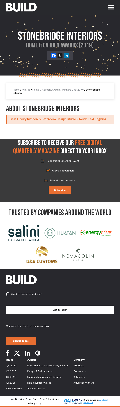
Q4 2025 (11, 365)
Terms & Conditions (49, 399)
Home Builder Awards (39, 382)
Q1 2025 (11, 382)
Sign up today (21, 341)
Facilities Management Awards (44, 377)
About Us (79, 365)
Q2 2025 (11, 377)
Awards (26, 89)
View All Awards (36, 388)
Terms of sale (32, 399)
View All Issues (14, 388)
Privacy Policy (34, 403)
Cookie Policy (17, 399)
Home (16, 89)
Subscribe (60, 190)
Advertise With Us (84, 382)
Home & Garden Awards (46, 89)
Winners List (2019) (73, 89)
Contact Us (80, 371)
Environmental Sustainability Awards (48, 365)
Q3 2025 (11, 371)
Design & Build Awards (40, 371)
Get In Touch (60, 309)
